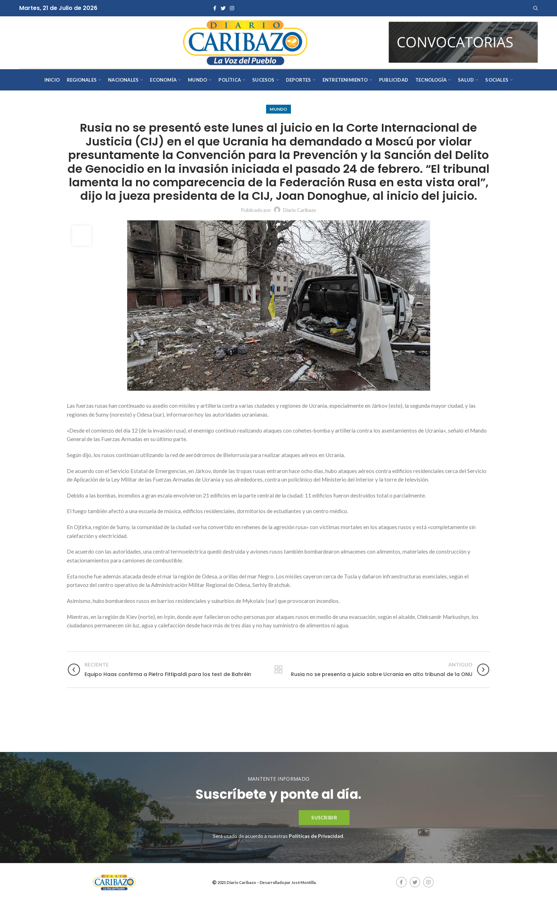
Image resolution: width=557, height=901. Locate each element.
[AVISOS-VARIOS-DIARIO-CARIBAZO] (463, 42)
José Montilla (303, 882)
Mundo (278, 109)
